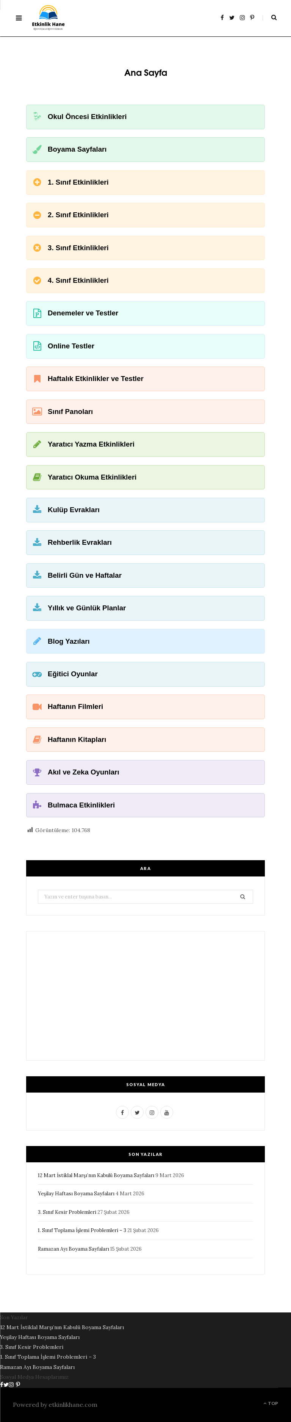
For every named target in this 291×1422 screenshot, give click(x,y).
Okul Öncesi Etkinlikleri (87, 117)
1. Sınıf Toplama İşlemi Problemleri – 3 (82, 1230)
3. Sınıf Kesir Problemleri (67, 1212)
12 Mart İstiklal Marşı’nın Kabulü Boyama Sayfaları (96, 1175)
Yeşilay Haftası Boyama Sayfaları (76, 1193)
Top (270, 1403)
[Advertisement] (145, 996)
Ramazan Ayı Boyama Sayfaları (73, 1249)
